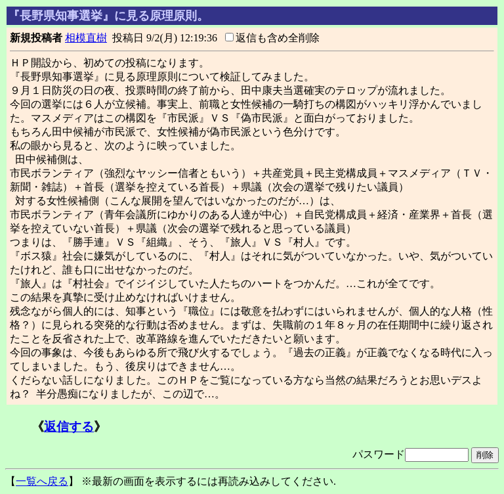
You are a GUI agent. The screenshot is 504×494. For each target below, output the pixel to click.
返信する (69, 427)
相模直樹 (86, 37)
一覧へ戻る (42, 481)
